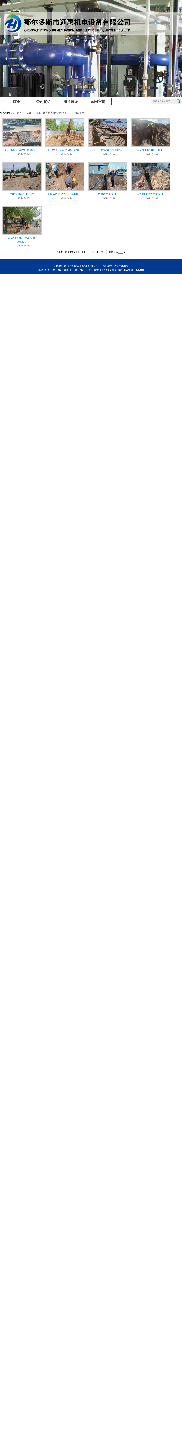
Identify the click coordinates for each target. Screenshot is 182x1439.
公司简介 (43, 101)
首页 (16, 101)
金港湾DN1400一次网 (150, 150)
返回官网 (98, 101)
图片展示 (70, 101)
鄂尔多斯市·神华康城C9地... (64, 150)
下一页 (91, 252)
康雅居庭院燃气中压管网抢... (64, 194)
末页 (103, 252)
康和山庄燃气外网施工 (150, 194)
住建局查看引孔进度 (21, 194)
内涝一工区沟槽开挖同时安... (107, 150)
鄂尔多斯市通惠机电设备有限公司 (54, 112)
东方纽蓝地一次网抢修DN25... (21, 240)
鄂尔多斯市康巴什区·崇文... (21, 150)
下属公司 (29, 112)
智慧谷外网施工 (107, 194)
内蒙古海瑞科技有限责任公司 (115, 266)
